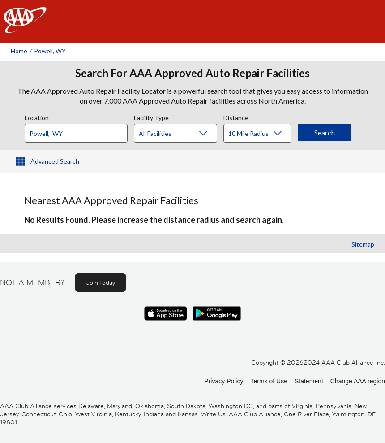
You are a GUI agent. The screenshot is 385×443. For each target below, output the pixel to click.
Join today (100, 282)
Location (37, 116)
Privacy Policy (223, 381)
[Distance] (261, 133)
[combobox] (79, 131)
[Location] (76, 133)
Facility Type (151, 116)
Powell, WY (50, 51)
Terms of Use (268, 381)
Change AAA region (357, 381)
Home (19, 51)
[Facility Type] (182, 133)
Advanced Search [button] (54, 161)
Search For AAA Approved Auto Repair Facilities (192, 73)
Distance (235, 116)
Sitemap (362, 244)
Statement (309, 381)
